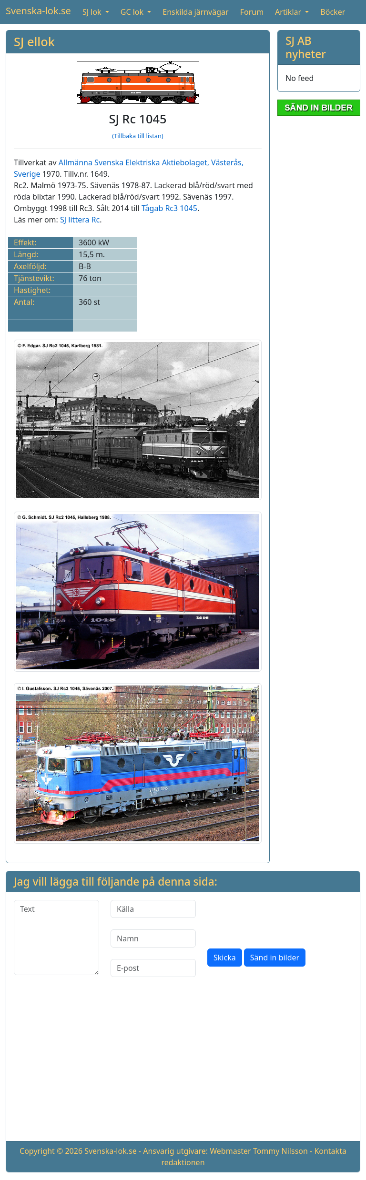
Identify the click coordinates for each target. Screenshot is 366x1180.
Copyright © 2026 (51, 1151)
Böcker (332, 12)
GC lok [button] (133, 12)
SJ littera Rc (80, 219)
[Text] (56, 937)
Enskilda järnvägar (195, 12)
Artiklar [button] (289, 12)
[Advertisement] (183, 1066)
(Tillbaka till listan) (137, 135)
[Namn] (153, 938)
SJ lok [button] (92, 12)
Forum (252, 12)
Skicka (225, 957)
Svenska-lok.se (38, 10)
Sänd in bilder (274, 957)
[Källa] (153, 909)
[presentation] (279, 918)
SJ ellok (34, 41)
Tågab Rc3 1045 (169, 208)
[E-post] (153, 968)
